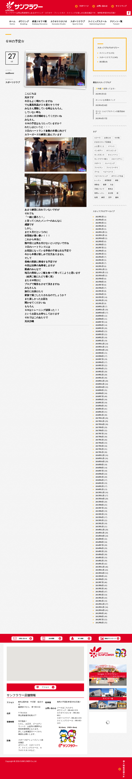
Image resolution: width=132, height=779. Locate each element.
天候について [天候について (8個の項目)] (99, 190)
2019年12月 (100, 345)
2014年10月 (100, 537)
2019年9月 (100, 354)
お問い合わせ (102, 6)
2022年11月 (100, 236)
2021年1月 (100, 304)
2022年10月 (100, 239)
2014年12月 (100, 531)
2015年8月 (100, 506)
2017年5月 (100, 441)
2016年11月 (100, 459)
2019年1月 (100, 379)
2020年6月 (100, 326)
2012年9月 (100, 614)
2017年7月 (100, 435)
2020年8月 (100, 320)
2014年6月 (100, 549)
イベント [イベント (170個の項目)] (111, 147)
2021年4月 (100, 295)
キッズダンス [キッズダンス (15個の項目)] (99, 156)
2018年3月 (100, 410)
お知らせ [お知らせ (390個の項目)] (107, 139)
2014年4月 (100, 555)
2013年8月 (100, 580)
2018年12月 (100, 382)
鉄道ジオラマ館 (39, 23)
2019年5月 (100, 366)
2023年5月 (100, 218)
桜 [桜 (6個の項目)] (117, 194)
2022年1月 (100, 267)
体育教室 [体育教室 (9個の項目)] (108, 181)
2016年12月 (100, 456)
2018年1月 (100, 416)
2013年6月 (100, 586)
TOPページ (84, 6)
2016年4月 (100, 481)
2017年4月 (100, 444)
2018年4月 (100, 407)
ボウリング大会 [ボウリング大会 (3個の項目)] (117, 177)
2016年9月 (100, 466)
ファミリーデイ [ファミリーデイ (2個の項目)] (112, 169)
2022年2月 (100, 264)
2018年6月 (100, 400)
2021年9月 (100, 280)
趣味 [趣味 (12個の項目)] (117, 198)
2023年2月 (100, 227)
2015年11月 (100, 497)
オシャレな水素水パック (105, 101)
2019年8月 (100, 357)
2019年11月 (100, 348)
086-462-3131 (67, 711)
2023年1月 (100, 230)
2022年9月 (100, 242)
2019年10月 (100, 351)
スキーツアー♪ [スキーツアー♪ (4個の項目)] (116, 160)
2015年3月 (100, 521)
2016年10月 (100, 462)
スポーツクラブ (78, 23)
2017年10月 (100, 425)
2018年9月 (100, 391)
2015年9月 (100, 503)
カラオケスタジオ (59, 23)
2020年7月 (100, 323)
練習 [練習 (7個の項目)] (103, 198)
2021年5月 (100, 292)
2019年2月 (100, 376)
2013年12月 (100, 568)
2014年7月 (100, 546)
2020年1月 (100, 342)
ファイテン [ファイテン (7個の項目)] (98, 169)
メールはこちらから (65, 709)
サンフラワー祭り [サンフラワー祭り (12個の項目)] (101, 160)
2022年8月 (100, 245)
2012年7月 (100, 620)
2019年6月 (100, 363)
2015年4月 (100, 518)
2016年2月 (100, 487)
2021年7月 (100, 286)
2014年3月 (100, 558)
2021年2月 (100, 301)
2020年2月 (100, 338)
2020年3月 (100, 335)
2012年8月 (100, 617)
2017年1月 (100, 453)
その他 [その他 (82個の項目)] (116, 139)
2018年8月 (100, 394)
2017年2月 (100, 450)
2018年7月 (100, 397)
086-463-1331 (69, 719)
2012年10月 (100, 611)
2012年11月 (100, 608)
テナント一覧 (118, 23)
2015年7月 (100, 509)
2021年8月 (100, 283)
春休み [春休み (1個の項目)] (110, 190)
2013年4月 (100, 593)
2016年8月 (100, 469)
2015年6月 (100, 512)
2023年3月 (100, 224)
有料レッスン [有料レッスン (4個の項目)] (99, 194)
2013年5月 (100, 589)
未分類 (102, 63)
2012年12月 (100, 605)
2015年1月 (100, 528)
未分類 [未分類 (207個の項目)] (110, 194)
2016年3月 (100, 484)
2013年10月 (100, 574)
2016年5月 (100, 478)
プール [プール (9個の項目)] (96, 173)
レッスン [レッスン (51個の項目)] (97, 181)
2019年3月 (100, 373)
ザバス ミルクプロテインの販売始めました (110, 113)
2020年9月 (100, 317)
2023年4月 (100, 221)
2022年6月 (100, 252)
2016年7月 (100, 472)
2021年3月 (100, 298)
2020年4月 (100, 332)
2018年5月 (100, 404)
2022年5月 (100, 255)
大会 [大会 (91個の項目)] (111, 186)
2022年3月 (100, 261)
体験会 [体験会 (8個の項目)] (96, 186)
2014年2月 (100, 562)
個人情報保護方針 (124, 768)
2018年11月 (100, 385)
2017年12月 (100, 419)
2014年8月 (100, 543)
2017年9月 (100, 428)
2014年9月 (100, 540)
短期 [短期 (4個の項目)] (96, 198)
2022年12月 (100, 233)
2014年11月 (100, 534)
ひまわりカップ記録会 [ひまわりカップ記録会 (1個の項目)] (102, 143)
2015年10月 (100, 500)
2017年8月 (100, 431)
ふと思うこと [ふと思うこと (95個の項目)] (99, 147)
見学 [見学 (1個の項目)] (110, 198)
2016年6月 (100, 475)
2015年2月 (100, 524)
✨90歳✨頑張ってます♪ (105, 90)
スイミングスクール (99, 23)
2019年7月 (100, 360)
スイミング (103, 54)
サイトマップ (121, 6)
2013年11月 (100, 571)
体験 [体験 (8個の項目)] (116, 181)
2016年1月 (100, 490)
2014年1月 (100, 565)
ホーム (11, 23)
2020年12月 (100, 307)
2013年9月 (100, 577)
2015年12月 (100, 493)
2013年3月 (100, 596)
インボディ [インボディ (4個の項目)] (98, 151)
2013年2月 (100, 599)
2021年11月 (100, 273)
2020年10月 (100, 314)
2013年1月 (100, 602)
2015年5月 (100, 515)
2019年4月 (100, 369)
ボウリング (23, 23)
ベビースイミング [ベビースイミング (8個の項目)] (101, 177)
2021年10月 (100, 276)
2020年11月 (100, 311)
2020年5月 (100, 329)
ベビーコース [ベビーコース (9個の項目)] (108, 173)
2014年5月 (100, 552)
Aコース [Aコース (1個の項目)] (97, 139)
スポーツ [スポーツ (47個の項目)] (97, 164)
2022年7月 (100, 249)
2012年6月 (100, 624)
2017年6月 (100, 438)
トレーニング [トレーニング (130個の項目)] (110, 164)
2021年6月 (100, 289)
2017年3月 (100, 447)
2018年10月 (100, 388)
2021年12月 (100, 270)
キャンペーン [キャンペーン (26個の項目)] (113, 156)
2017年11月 (100, 422)
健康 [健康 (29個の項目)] (104, 186)
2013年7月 (100, 583)
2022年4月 (100, 258)
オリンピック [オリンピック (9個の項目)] (111, 151)
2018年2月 (100, 413)
